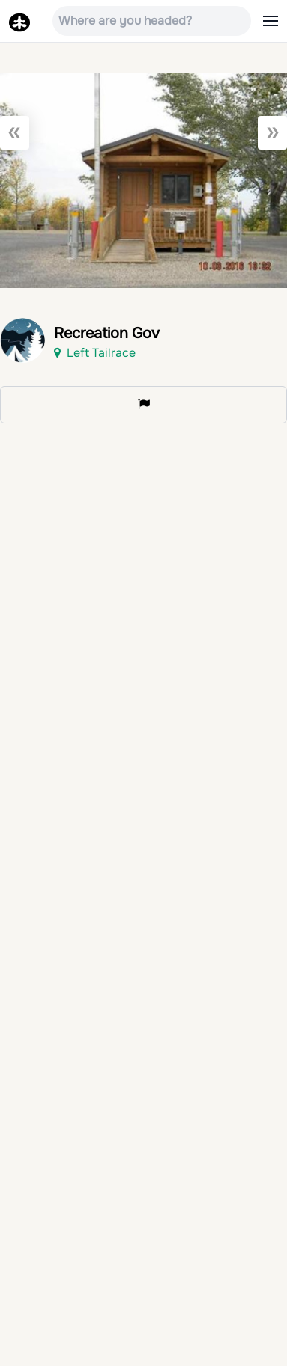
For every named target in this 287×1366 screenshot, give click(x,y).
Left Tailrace (95, 353)
